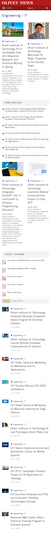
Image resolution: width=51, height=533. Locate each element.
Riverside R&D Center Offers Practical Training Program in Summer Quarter (28, 521)
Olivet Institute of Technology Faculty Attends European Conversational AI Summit (28, 343)
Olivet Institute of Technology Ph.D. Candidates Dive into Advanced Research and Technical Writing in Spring (12, 56)
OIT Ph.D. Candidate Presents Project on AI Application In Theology (28, 475)
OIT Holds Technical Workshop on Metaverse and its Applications (28, 366)
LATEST (6, 301)
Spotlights (17, 301)
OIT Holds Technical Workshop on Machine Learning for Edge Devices (28, 409)
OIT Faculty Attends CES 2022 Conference (22, 133)
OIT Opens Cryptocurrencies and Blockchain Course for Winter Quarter (30, 452)
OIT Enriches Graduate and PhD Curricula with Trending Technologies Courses (29, 498)
